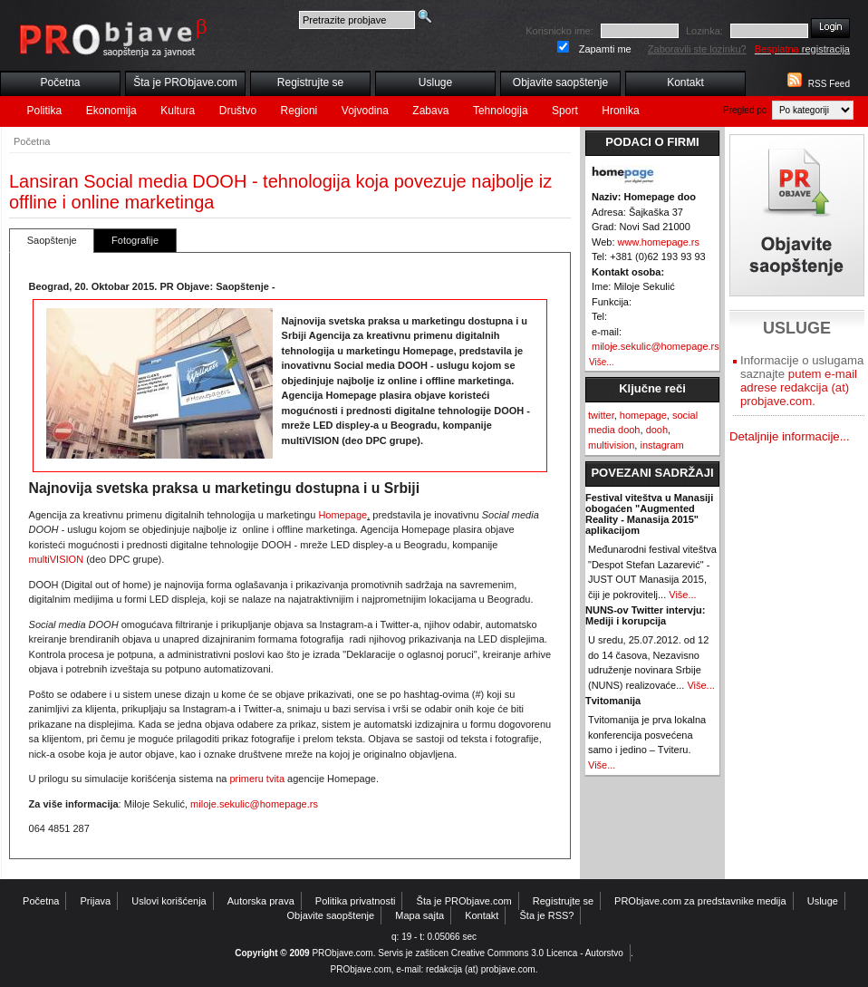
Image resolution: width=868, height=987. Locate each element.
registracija (802, 49)
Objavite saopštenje (560, 82)
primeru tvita (257, 778)
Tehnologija (500, 110)
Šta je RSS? (547, 915)
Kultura (177, 110)
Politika (45, 110)
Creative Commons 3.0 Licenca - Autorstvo (537, 953)
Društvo (237, 110)
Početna (60, 82)
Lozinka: (704, 30)
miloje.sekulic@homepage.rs (254, 803)
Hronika (620, 110)
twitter (601, 415)
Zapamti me (605, 49)
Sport (565, 110)
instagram (661, 445)
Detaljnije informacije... (789, 436)
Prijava (96, 900)
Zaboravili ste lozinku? (697, 49)
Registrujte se (310, 82)
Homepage (342, 514)
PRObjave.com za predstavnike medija (700, 900)
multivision (611, 445)
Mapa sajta (419, 915)
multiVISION (56, 559)
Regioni (299, 110)
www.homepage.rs (659, 242)
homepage (643, 415)
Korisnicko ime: (559, 30)
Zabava (430, 110)
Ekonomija (111, 110)
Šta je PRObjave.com (185, 82)
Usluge (435, 82)
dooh (657, 429)
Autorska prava (260, 900)
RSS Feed (829, 84)
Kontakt (685, 82)
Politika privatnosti (355, 900)
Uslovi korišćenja (169, 900)
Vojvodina (365, 110)
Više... (601, 362)
